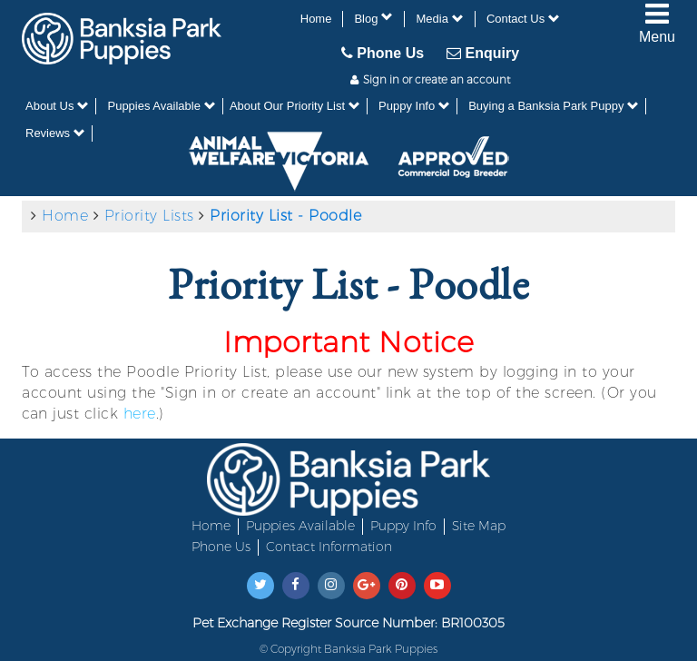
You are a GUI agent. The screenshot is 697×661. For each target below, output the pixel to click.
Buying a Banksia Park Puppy (553, 106)
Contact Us (523, 18)
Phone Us (382, 52)
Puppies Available (161, 106)
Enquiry (483, 52)
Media (439, 18)
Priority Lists (149, 215)
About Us (57, 106)
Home (316, 18)
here (139, 413)
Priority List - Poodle (285, 215)
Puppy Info (414, 106)
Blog (373, 18)
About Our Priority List (295, 106)
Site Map (479, 526)
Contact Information (329, 546)
